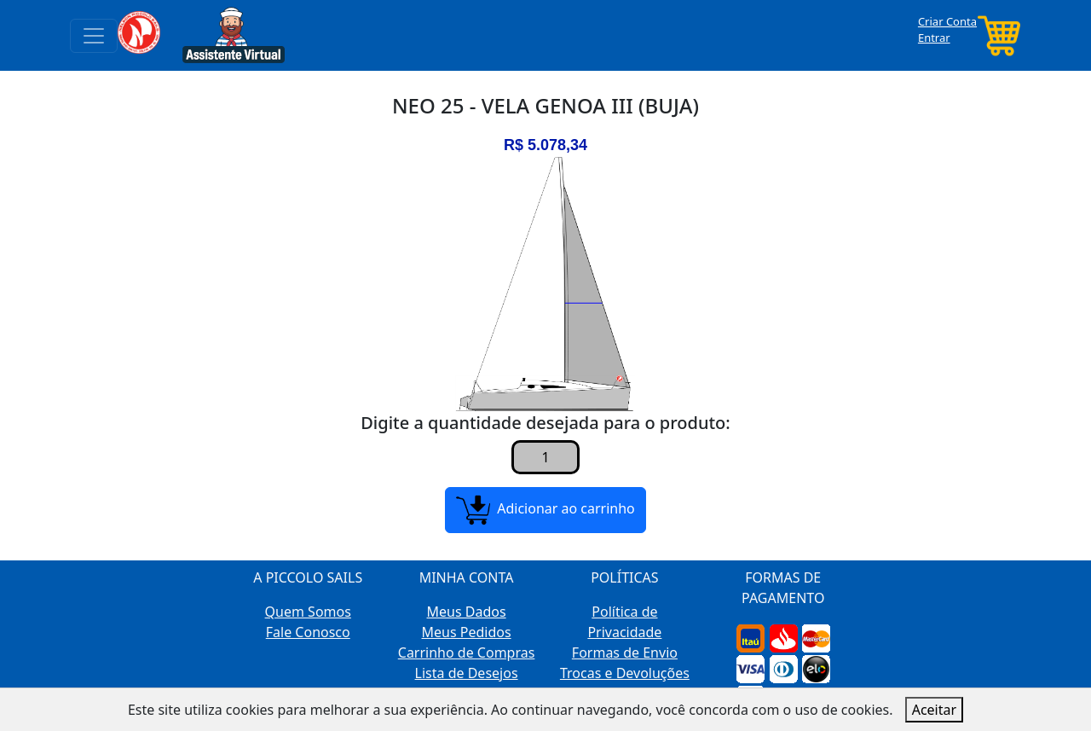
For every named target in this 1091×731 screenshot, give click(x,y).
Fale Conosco (308, 632)
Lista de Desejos (466, 673)
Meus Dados (466, 611)
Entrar (934, 37)
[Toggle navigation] (94, 36)
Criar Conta (947, 21)
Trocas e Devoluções (625, 673)
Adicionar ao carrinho (545, 510)
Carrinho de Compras (466, 652)
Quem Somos (308, 611)
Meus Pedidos (466, 632)
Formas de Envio (625, 652)
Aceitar (934, 709)
